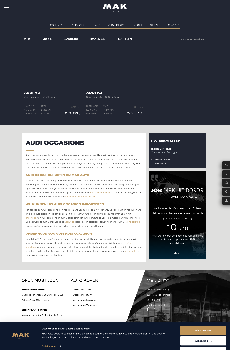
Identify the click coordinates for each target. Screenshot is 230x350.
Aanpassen (203, 331)
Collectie (57, 25)
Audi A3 (32, 93)
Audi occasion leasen (100, 192)
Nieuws (155, 25)
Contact (174, 25)
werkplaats (130, 251)
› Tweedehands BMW (81, 294)
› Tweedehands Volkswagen (84, 305)
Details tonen (49, 336)
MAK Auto (158, 235)
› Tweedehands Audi (81, 289)
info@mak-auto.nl (160, 159)
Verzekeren (116, 25)
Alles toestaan (203, 320)
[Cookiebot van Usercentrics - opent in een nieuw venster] (21, 343)
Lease (96, 25)
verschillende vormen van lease (81, 196)
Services (78, 25)
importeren (31, 217)
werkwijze (69, 221)
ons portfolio (133, 221)
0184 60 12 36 (159, 164)
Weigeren (203, 341)
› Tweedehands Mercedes (83, 299)
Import (137, 25)
